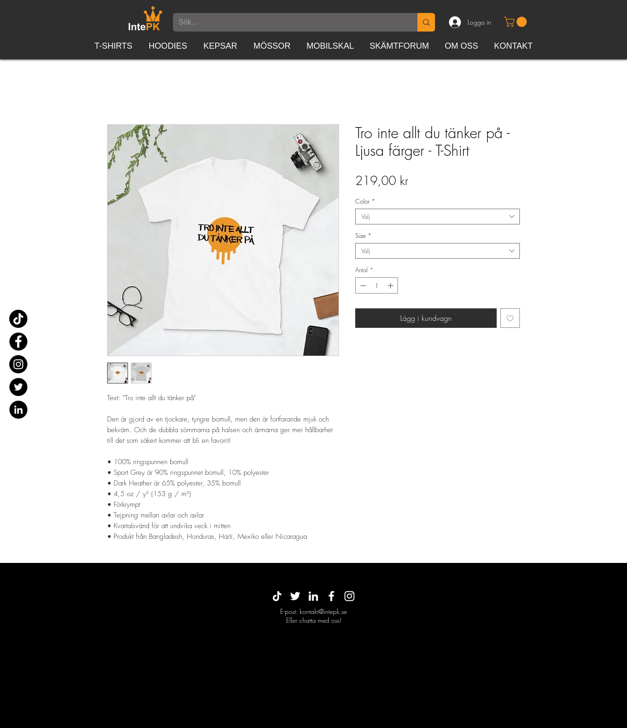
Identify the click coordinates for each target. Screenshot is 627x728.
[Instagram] (18, 364)
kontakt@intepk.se (323, 611)
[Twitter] (18, 387)
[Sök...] (288, 22)
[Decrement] (362, 286)
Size (363, 235)
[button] (516, 22)
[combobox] (437, 216)
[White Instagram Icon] (349, 596)
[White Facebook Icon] (331, 596)
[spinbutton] (377, 286)
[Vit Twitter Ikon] (295, 596)
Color (365, 201)
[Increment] (391, 286)
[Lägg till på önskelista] (510, 318)
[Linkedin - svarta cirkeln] (18, 410)
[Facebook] (18, 341)
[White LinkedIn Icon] (313, 596)
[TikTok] (18, 319)
